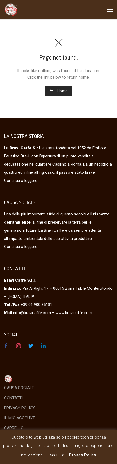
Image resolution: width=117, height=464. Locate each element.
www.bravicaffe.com (74, 312)
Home (59, 90)
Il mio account (19, 417)
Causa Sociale (19, 387)
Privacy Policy (19, 407)
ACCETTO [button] (57, 455)
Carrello (14, 428)
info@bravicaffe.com (32, 312)
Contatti (13, 397)
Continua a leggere (20, 180)
